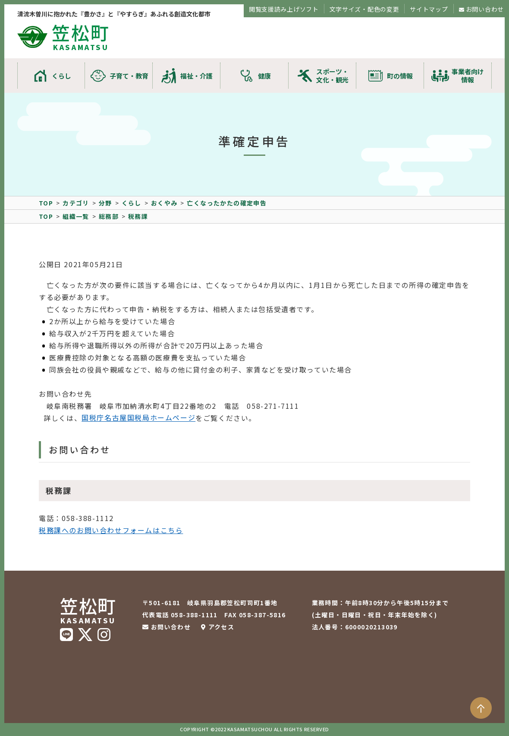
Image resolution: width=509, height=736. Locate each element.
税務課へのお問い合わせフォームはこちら (111, 530)
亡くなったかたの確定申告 (227, 203)
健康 (264, 75)
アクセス (221, 626)
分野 (105, 203)
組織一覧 (76, 216)
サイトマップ (429, 9)
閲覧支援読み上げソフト (284, 9)
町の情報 (400, 75)
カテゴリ (76, 203)
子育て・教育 (129, 75)
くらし (61, 75)
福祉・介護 (196, 75)
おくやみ (164, 203)
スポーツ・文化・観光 (332, 75)
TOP (46, 203)
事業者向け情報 (468, 75)
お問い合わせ (485, 9)
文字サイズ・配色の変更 (364, 9)
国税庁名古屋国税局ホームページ (138, 418)
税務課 (138, 216)
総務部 (109, 216)
